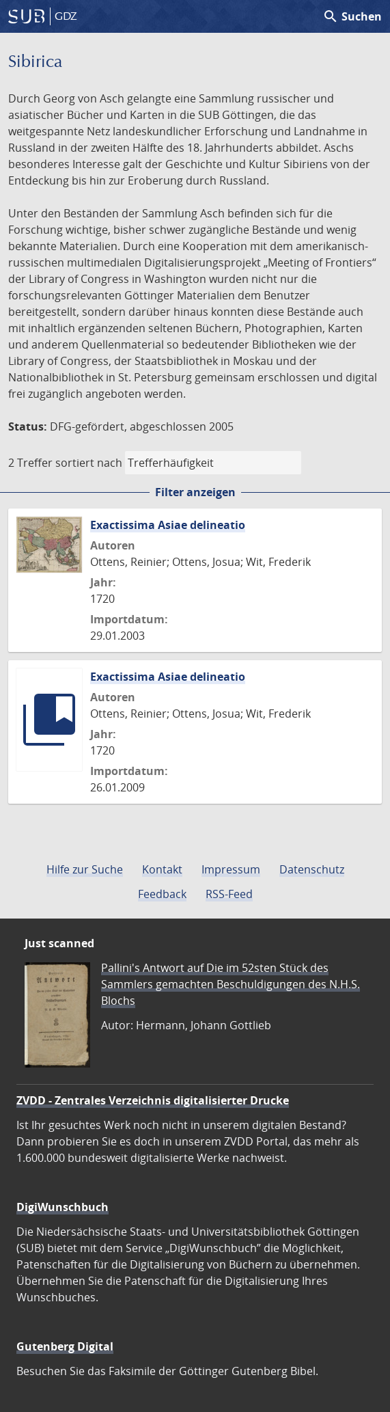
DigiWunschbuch (62, 1206)
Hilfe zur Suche (84, 869)
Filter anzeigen (195, 492)
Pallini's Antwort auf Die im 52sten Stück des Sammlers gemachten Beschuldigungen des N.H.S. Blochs (230, 984)
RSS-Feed (229, 893)
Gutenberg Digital (64, 1346)
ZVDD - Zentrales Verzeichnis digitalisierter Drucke (152, 1100)
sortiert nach (88, 462)
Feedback (162, 893)
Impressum (230, 869)
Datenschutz (311, 869)
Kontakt (162, 869)
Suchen (352, 16)
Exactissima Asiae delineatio (167, 524)
